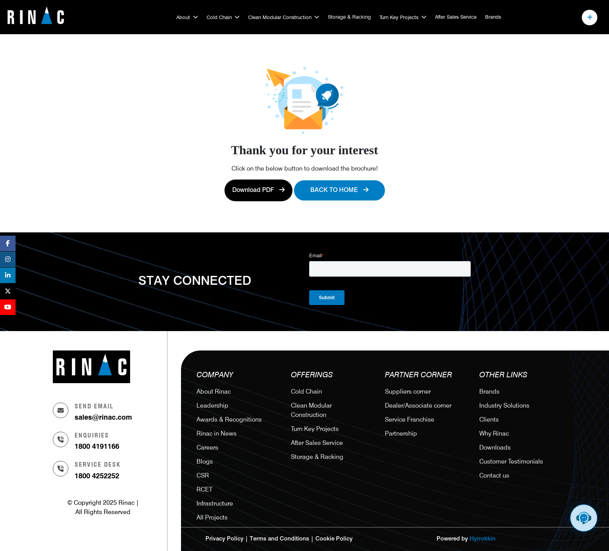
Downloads (495, 447)
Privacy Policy (224, 539)
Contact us (494, 475)
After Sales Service (456, 17)
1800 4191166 (97, 446)
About (183, 17)
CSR (203, 475)
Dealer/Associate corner (418, 405)
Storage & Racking (349, 17)
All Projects (212, 517)
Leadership (212, 405)
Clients (489, 419)
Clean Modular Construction (279, 17)
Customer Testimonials (511, 461)
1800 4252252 (97, 476)
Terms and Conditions (279, 539)
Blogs (205, 461)
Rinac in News (217, 433)
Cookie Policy (334, 539)
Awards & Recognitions (229, 419)
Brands (493, 17)
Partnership (401, 433)
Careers (207, 447)
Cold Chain (219, 17)
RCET (204, 489)
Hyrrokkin (483, 539)
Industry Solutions (504, 405)
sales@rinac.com (103, 417)
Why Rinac (494, 433)
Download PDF (258, 190)
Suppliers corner (408, 391)
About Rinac (214, 391)
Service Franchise (409, 419)
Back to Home (339, 190)
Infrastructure (215, 503)
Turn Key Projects (398, 17)
